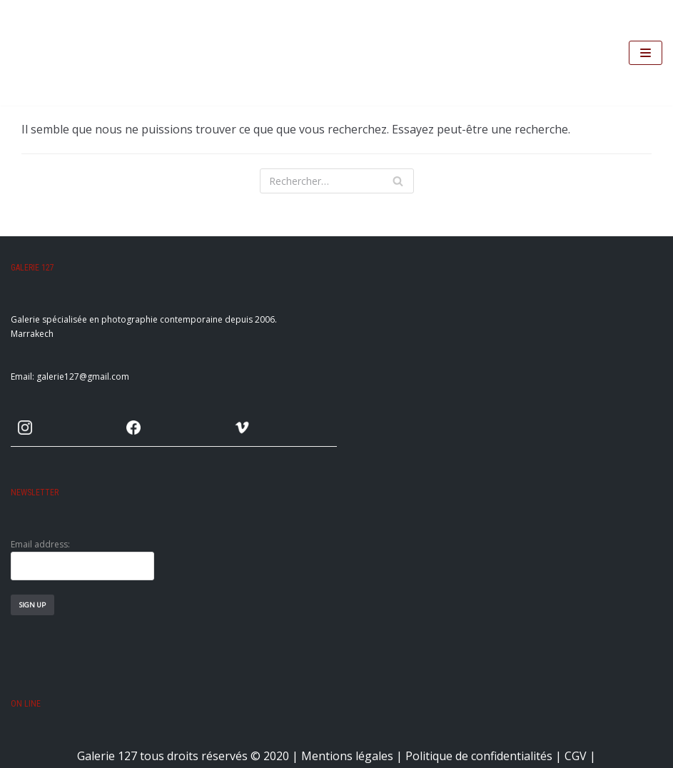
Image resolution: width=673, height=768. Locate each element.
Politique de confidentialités (478, 756)
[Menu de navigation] (645, 53)
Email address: (82, 559)
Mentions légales (347, 756)
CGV (576, 756)
